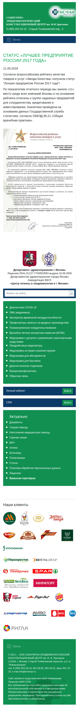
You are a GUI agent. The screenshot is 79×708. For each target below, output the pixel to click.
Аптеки (13, 447)
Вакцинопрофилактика (22, 371)
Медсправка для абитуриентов (27, 355)
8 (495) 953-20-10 (16, 29)
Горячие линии (18, 437)
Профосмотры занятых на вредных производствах (39, 322)
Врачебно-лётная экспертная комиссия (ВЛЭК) (36, 332)
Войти (67, 390)
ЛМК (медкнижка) (19, 312)
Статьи (13, 463)
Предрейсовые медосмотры (25, 345)
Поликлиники (17, 457)
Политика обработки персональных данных (35, 468)
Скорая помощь (18, 427)
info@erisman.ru (27, 671)
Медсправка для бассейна (24, 360)
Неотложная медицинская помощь (29, 432)
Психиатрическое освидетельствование (32, 327)
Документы (16, 422)
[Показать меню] (13, 39)
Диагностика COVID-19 (22, 307)
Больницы (15, 452)
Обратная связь (18, 376)
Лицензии (15, 473)
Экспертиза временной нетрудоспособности (35, 317)
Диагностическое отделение (26, 365)
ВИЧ (12, 442)
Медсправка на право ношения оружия (32, 350)
